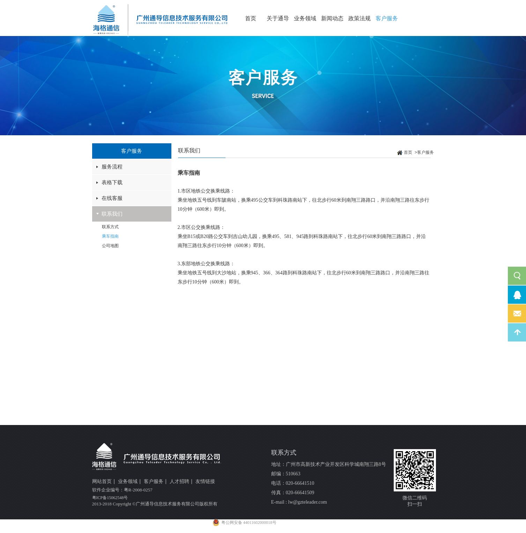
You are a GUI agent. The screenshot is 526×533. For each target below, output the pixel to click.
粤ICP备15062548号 (110, 497)
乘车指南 (110, 236)
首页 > (410, 153)
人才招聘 (181, 481)
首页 (250, 18)
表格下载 (112, 182)
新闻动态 (332, 18)
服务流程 (112, 167)
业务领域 (305, 18)
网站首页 (104, 481)
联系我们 (112, 214)
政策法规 (359, 18)
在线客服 (112, 198)
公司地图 (110, 245)
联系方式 (110, 226)
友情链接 (205, 481)
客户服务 (387, 18)
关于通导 (278, 18)
